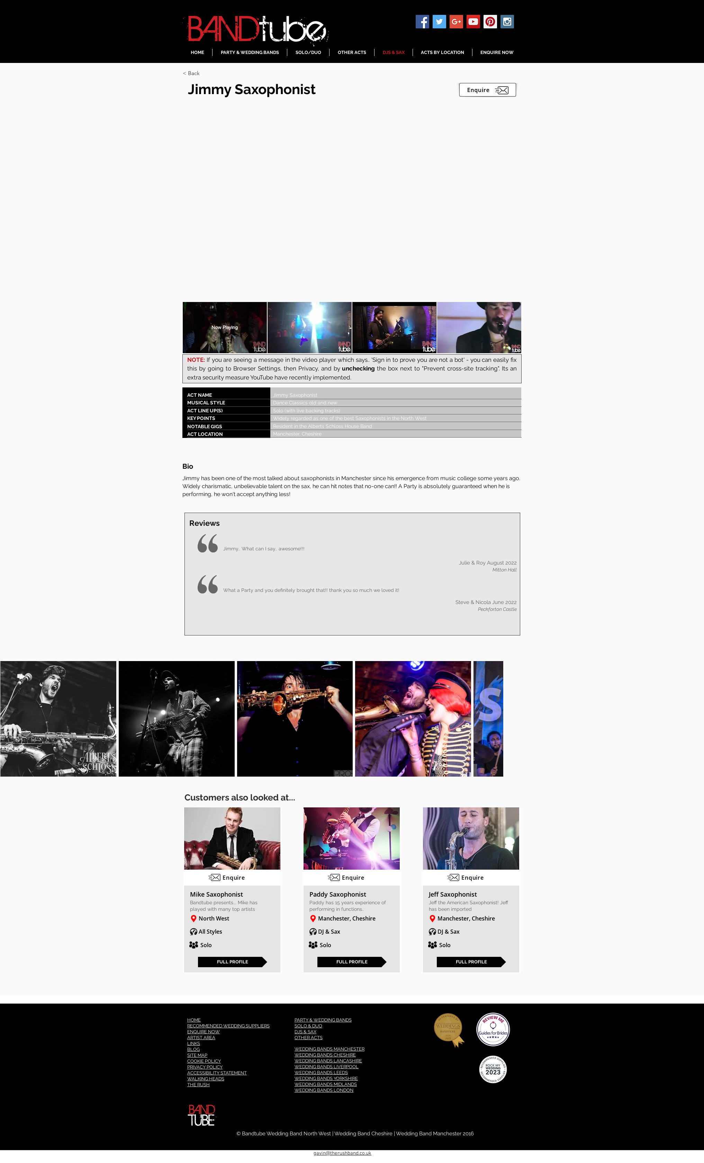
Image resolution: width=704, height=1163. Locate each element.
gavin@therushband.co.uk (342, 1153)
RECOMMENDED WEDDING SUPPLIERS (228, 1025)
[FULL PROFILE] (232, 962)
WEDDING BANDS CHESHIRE (325, 1054)
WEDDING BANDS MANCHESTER (329, 1049)
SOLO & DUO (308, 1025)
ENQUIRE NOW (203, 1031)
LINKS (193, 1043)
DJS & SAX (305, 1031)
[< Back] (207, 73)
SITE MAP (197, 1055)
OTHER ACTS (309, 1037)
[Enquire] (232, 878)
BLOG (193, 1049)
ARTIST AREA (201, 1037)
